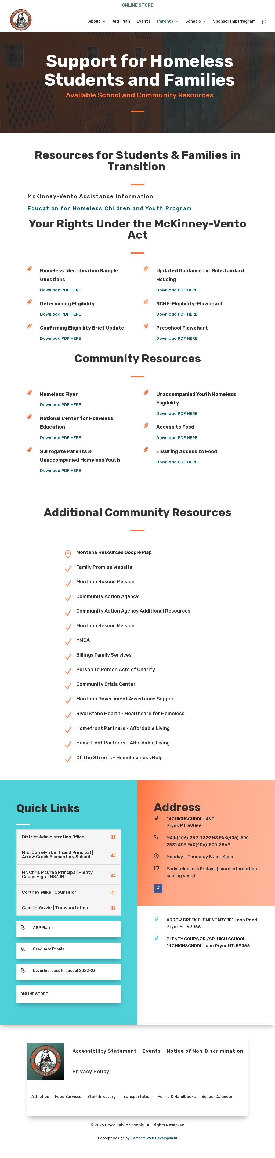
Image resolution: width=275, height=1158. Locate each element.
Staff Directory (101, 1096)
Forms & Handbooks (177, 1096)
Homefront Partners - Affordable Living (123, 728)
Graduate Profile (48, 949)
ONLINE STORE (137, 5)
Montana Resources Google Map (114, 552)
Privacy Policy (91, 1071)
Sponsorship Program (234, 22)
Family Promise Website (104, 567)
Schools (193, 22)
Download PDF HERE (78, 289)
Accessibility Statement (105, 1051)
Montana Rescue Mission (105, 582)
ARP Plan (121, 22)
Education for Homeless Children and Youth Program (109, 208)
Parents (165, 22)
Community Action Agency (107, 596)
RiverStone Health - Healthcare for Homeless (130, 713)
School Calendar (217, 1096)
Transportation (137, 1096)
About (94, 22)
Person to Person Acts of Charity (115, 669)
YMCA (83, 640)
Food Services (68, 1096)
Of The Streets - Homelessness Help (119, 758)
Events (143, 22)
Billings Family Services (104, 655)
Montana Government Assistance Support (126, 699)
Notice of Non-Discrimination (205, 1051)
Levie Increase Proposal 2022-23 (64, 970)
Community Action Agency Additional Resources (133, 611)
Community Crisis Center (106, 684)
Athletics (40, 1096)
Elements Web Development (154, 1138)
